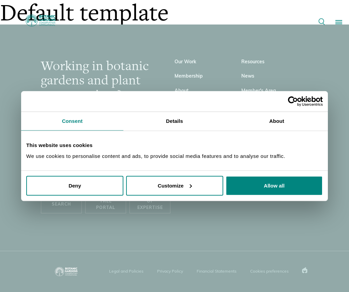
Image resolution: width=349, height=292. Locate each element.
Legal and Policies (126, 272)
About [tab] (276, 121)
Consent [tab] (72, 121)
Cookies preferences (269, 272)
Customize (175, 185)
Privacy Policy (170, 272)
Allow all (274, 185)
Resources (252, 62)
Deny (75, 185)
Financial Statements (217, 272)
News (247, 76)
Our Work (185, 62)
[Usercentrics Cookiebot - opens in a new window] (293, 101)
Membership (188, 76)
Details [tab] (174, 121)
